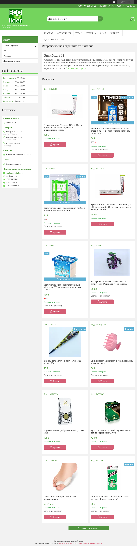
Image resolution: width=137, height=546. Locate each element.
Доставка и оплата (54, 39)
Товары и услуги (84, 33)
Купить (56, 144)
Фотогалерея (64, 33)
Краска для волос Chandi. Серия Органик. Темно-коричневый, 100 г (111, 431)
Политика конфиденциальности (90, 543)
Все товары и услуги (88, 528)
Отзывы (7, 56)
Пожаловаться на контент (67, 543)
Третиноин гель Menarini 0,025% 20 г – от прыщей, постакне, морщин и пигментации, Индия (63, 127)
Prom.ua (80, 541)
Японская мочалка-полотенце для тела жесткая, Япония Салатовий (110, 497)
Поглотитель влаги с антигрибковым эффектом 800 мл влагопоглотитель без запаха (63, 287)
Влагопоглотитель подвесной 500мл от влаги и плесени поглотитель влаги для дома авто (110, 130)
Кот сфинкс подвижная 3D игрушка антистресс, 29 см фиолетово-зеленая (109, 282)
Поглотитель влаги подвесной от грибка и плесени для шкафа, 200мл (64, 209)
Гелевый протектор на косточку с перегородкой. (60, 497)
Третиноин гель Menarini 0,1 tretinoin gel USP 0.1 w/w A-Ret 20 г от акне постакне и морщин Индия (111, 207)
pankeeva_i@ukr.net (14, 173)
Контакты (115, 33)
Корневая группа (77, 68)
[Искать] (100, 17)
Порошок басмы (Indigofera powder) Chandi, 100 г (64, 431)
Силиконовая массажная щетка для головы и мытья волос (112, 362)
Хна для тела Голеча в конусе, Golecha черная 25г (62, 362)
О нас (103, 33)
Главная (48, 33)
